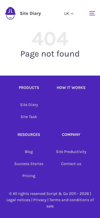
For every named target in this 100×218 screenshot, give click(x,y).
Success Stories (28, 163)
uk (66, 13)
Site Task (29, 116)
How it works (71, 87)
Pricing (28, 175)
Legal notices (18, 199)
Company (71, 134)
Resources (29, 134)
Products (29, 87)
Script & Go (57, 193)
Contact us (71, 163)
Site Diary (23, 13)
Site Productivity (71, 151)
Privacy (39, 199)
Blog (29, 151)
